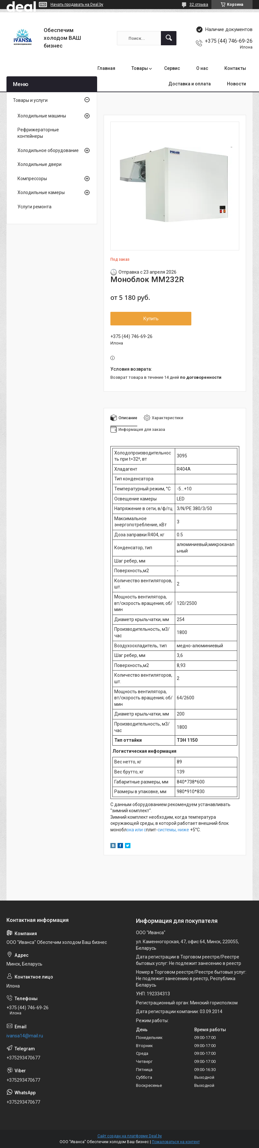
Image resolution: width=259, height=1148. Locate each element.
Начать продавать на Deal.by (77, 4)
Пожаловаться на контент (176, 1142)
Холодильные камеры (41, 192)
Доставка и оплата (189, 83)
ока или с (136, 829)
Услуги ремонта (34, 206)
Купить (151, 318)
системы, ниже (173, 829)
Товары (139, 68)
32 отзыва (198, 4)
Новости (236, 83)
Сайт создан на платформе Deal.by (129, 1136)
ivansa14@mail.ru (24, 1035)
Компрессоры (32, 178)
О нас (202, 68)
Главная (106, 68)
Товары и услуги (30, 100)
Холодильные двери (39, 164)
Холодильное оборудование (48, 150)
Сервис (172, 68)
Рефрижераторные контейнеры (38, 133)
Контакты (235, 68)
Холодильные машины (41, 115)
